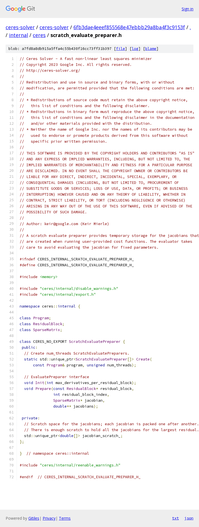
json (188, 518)
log (135, 48)
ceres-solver (20, 27)
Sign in (187, 8)
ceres (39, 35)
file (120, 48)
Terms (65, 518)
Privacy (49, 518)
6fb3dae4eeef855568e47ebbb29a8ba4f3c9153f (129, 27)
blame (150, 48)
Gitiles (33, 518)
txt (175, 518)
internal (18, 35)
